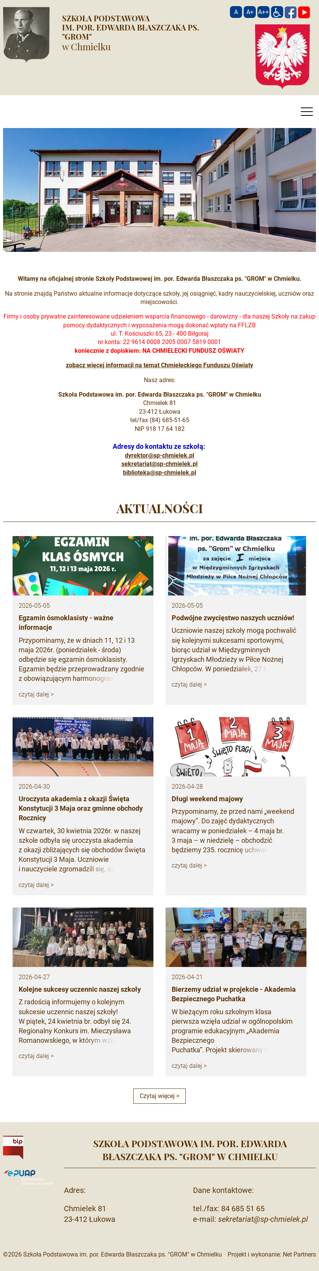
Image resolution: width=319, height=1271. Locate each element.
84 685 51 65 (243, 1208)
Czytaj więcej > (159, 1096)
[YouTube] (304, 12)
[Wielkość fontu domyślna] (236, 12)
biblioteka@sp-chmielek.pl (159, 472)
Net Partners (299, 1254)
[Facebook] (291, 12)
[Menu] (307, 113)
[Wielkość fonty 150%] (250, 12)
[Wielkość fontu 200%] (263, 12)
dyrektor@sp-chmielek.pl (159, 455)
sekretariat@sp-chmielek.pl (159, 463)
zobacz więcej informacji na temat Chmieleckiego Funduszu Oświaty (159, 365)
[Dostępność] (277, 12)
